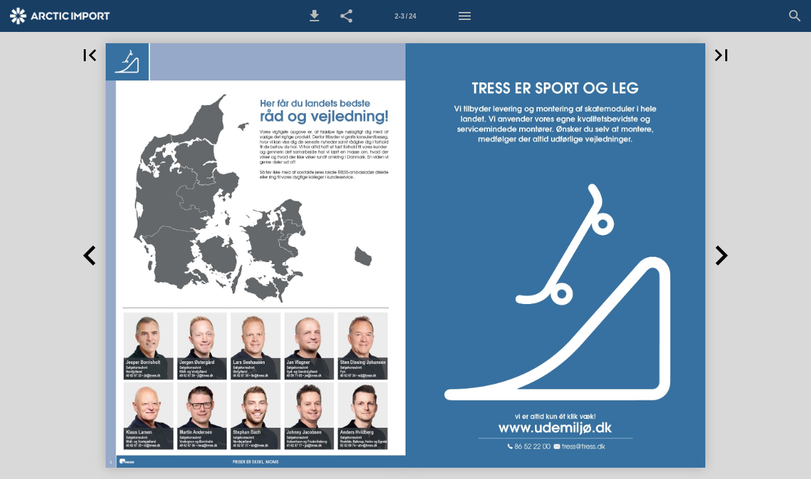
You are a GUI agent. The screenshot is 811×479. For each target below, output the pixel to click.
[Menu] (465, 16)
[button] (314, 16)
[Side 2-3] (405, 16)
